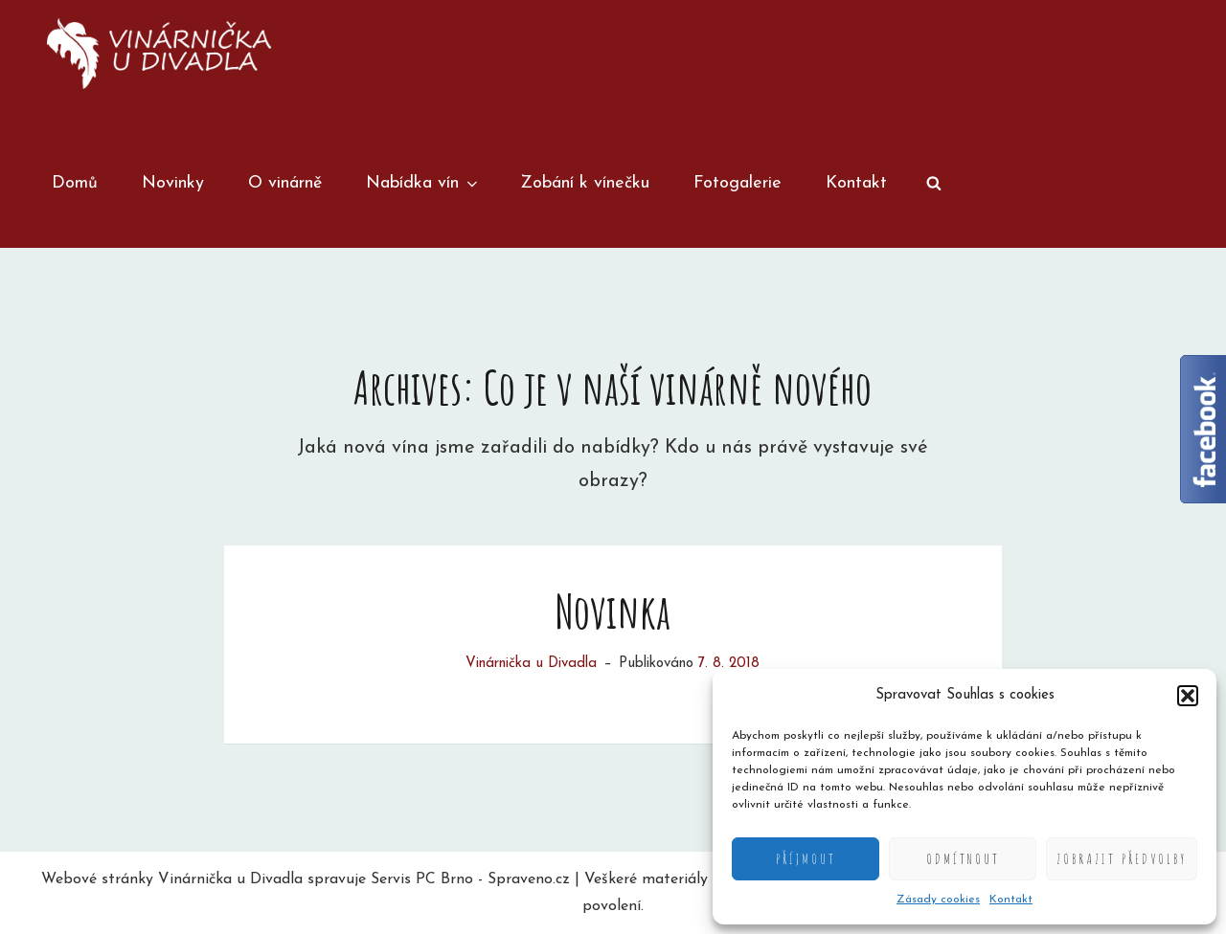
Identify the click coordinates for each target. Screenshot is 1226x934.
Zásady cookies (938, 899)
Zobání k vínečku (584, 183)
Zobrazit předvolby (1121, 859)
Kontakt (1011, 899)
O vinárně (285, 183)
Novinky (173, 183)
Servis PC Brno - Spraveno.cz (470, 879)
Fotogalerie (737, 183)
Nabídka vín (423, 183)
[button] (1187, 695)
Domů (75, 183)
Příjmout (806, 859)
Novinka (612, 611)
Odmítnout (963, 859)
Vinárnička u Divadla (531, 663)
